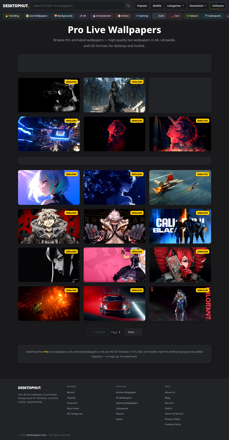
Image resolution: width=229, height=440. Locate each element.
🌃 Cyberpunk (213, 15)
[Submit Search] (128, 5)
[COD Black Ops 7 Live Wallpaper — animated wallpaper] (180, 226)
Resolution (198, 5)
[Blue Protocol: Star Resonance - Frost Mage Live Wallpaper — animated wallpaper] (114, 264)
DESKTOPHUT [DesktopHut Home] (16, 6)
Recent (71, 392)
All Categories (75, 413)
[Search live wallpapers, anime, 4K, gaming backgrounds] (77, 5)
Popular (142, 5)
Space (119, 419)
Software (218, 5)
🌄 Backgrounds (63, 15)
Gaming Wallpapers (127, 403)
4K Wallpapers (124, 397)
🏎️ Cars (175, 15)
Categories (175, 5)
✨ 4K (83, 15)
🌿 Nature (192, 15)
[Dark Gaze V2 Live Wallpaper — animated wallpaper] (49, 264)
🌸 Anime (123, 15)
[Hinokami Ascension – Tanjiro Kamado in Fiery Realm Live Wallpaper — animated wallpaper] (49, 303)
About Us (170, 392)
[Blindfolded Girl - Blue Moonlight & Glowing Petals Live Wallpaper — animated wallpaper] (114, 187)
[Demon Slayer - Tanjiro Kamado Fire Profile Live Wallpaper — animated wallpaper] (180, 133)
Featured (72, 403)
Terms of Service (174, 413)
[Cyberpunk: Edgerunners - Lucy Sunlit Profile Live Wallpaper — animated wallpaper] (49, 187)
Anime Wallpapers (126, 392)
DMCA (168, 408)
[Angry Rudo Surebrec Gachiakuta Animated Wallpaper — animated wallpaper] (49, 226)
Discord (169, 403)
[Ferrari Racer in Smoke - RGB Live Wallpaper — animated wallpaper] (114, 303)
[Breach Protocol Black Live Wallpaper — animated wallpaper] (49, 95)
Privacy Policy (172, 419)
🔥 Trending (12, 15)
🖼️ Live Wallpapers (36, 15)
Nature (120, 413)
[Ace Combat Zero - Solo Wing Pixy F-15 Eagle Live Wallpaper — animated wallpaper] (180, 187)
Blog (167, 397)
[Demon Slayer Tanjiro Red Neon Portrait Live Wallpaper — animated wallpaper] (114, 133)
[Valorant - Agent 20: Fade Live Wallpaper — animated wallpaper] (180, 303)
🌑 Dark (159, 15)
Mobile (157, 5)
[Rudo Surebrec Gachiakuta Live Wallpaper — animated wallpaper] (114, 226)
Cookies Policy (173, 424)
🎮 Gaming (142, 15)
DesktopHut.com (36, 435)
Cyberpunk (122, 408)
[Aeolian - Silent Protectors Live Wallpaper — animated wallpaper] (114, 95)
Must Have (73, 408)
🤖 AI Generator (102, 15)
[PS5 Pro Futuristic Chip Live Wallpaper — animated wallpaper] (49, 133)
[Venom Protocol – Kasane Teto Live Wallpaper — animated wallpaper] (180, 264)
